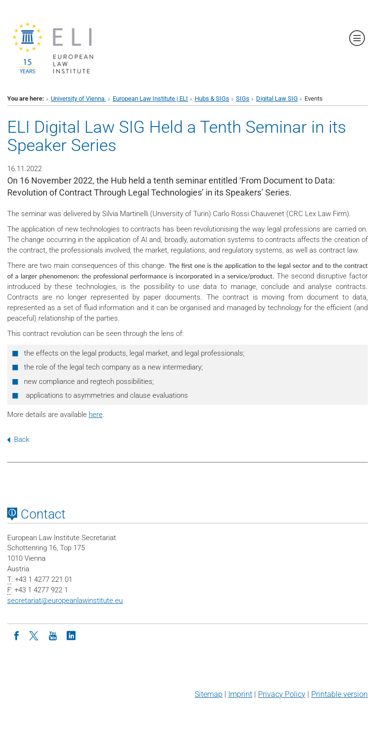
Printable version (339, 694)
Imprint (240, 694)
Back (18, 439)
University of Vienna (78, 98)
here (96, 414)
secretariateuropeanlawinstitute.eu (65, 600)
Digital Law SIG (277, 98)
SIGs (242, 98)
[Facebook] (16, 635)
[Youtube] (53, 635)
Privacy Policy (281, 694)
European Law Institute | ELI (150, 98)
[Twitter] (34, 635)
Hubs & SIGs (212, 98)
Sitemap (209, 694)
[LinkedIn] (71, 635)
